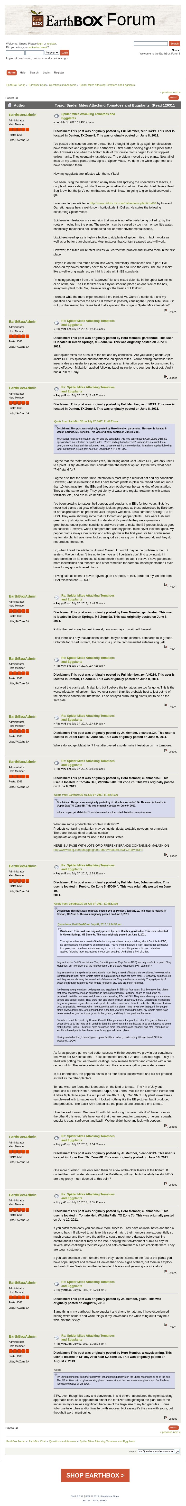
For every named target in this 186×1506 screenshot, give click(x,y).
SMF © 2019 (92, 1496)
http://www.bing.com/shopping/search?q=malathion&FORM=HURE (98, 850)
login (40, 43)
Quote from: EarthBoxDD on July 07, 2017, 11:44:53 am (86, 421)
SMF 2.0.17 (77, 1496)
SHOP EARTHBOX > (95, 1475)
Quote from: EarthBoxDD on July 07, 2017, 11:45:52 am (86, 903)
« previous (166, 92)
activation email (37, 47)
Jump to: (132, 1451)
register (51, 43)
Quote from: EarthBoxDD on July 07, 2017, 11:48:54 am (86, 795)
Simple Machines (109, 1496)
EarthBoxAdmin (22, 115)
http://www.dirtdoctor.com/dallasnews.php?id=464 (123, 203)
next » (177, 92)
